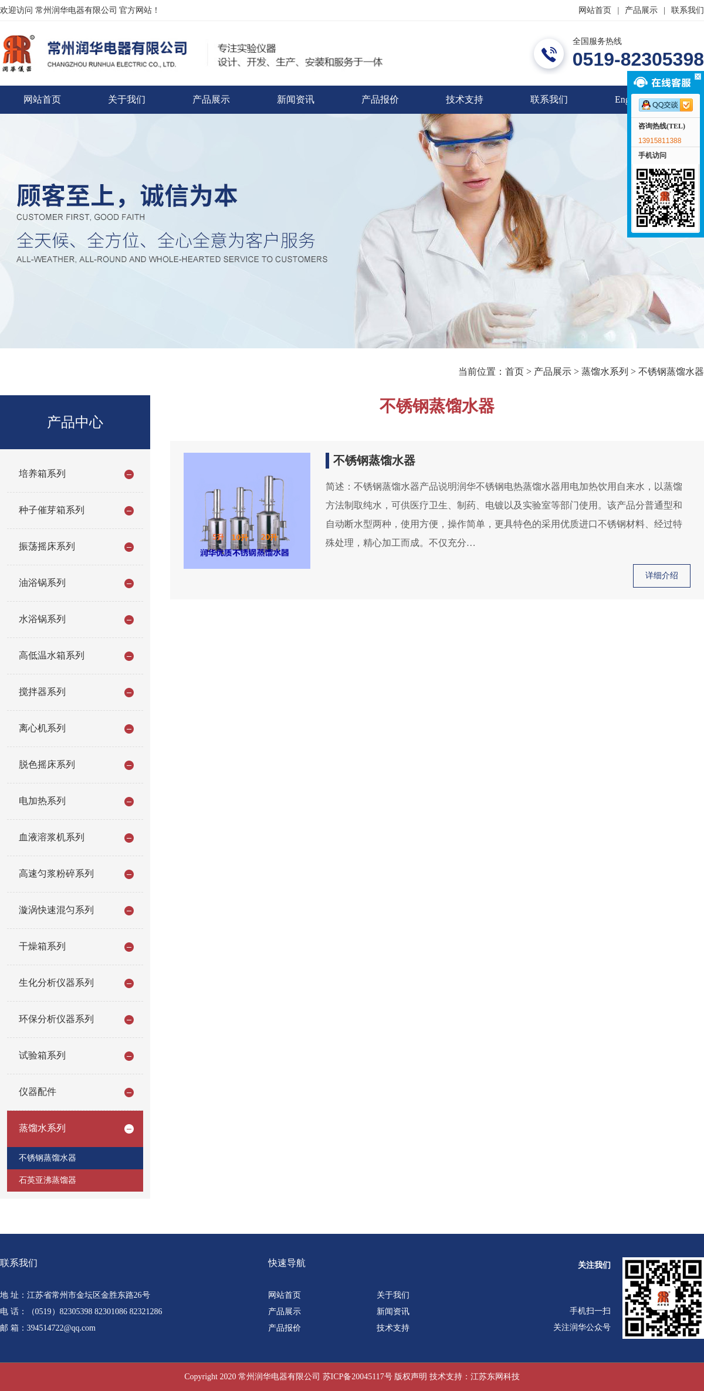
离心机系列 (42, 728)
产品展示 (641, 10)
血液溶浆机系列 (51, 837)
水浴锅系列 (42, 619)
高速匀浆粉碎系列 (56, 873)
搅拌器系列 (42, 692)
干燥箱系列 (42, 946)
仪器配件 (37, 1092)
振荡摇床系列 (47, 546)
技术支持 (464, 99)
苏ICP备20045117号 (357, 1376)
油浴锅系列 (42, 583)
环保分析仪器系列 (56, 1019)
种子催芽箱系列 (51, 510)
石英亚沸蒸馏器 (47, 1180)
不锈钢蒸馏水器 (671, 371)
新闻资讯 (295, 99)
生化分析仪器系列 (56, 983)
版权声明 (410, 1376)
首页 (514, 371)
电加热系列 (42, 801)
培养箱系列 (42, 474)
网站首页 (594, 10)
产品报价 (380, 99)
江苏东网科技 (495, 1376)
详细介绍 (661, 575)
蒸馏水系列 (604, 371)
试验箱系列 (42, 1055)
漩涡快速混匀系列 (56, 910)
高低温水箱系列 (51, 655)
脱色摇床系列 (47, 764)
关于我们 (126, 99)
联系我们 (687, 10)
